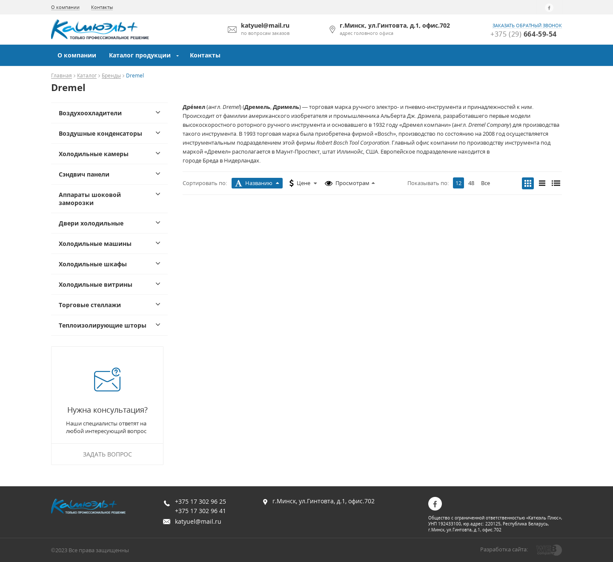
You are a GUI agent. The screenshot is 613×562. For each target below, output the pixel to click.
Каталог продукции (140, 55)
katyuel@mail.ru (198, 521)
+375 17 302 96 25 (200, 501)
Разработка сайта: (504, 549)
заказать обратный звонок (527, 26)
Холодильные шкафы (93, 264)
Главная (61, 76)
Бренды (111, 76)
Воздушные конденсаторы (100, 133)
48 (471, 183)
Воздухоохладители (90, 113)
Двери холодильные (91, 223)
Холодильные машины (95, 244)
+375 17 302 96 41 (200, 511)
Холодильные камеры (94, 154)
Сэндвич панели (84, 174)
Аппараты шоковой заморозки (90, 199)
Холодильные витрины (95, 284)
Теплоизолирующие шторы (102, 325)
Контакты (102, 7)
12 (458, 183)
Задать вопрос (107, 454)
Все (485, 183)
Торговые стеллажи (90, 305)
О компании (65, 7)
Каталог (87, 76)
